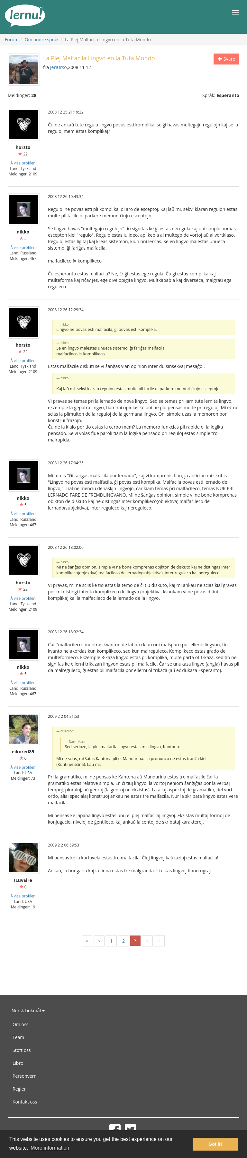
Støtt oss (22, 1050)
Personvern (25, 1076)
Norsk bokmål (28, 1010)
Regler (19, 1089)
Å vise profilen (22, 162)
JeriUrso (58, 67)
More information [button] (50, 1148)
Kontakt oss (25, 1102)
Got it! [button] (215, 1144)
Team (18, 1037)
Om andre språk (42, 39)
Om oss (20, 1024)
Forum (12, 39)
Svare (226, 59)
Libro (18, 1063)
